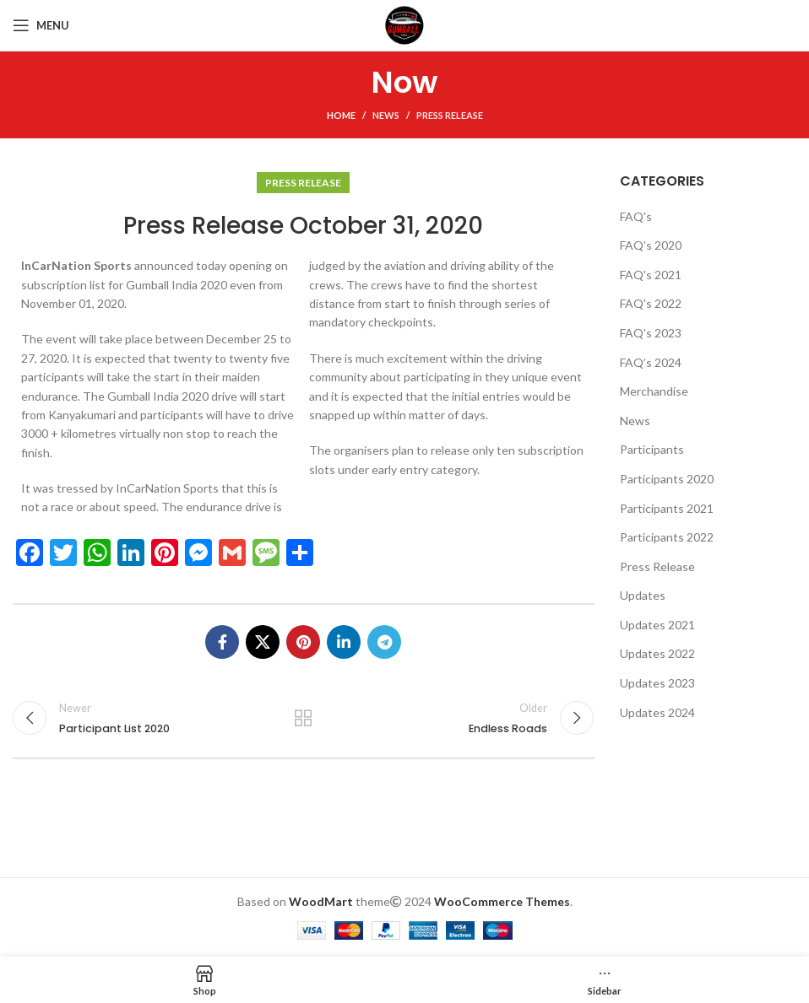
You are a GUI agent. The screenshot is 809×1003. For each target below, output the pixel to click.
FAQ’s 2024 (650, 362)
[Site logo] (404, 24)
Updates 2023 (657, 683)
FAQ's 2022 (650, 303)
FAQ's (636, 216)
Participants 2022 (667, 537)
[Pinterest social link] (303, 642)
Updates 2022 (657, 653)
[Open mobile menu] (41, 25)
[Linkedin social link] (344, 642)
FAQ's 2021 (650, 274)
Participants (652, 449)
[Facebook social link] (222, 642)
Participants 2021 (667, 508)
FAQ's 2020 (650, 245)
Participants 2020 (667, 479)
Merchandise (654, 391)
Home (341, 115)
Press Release (449, 115)
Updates (642, 595)
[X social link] (263, 642)
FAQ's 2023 (650, 333)
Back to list (303, 718)
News (385, 115)
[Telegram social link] (384, 642)
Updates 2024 (657, 712)
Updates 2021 (657, 624)
